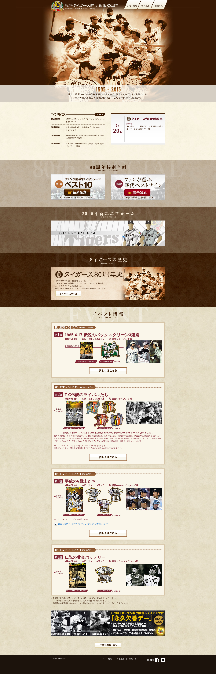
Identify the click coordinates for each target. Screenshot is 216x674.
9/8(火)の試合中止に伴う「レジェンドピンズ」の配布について (83, 524)
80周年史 (132, 659)
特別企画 (120, 659)
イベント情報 (106, 659)
